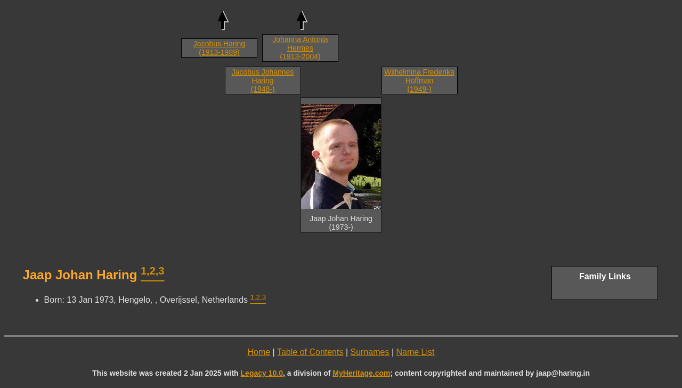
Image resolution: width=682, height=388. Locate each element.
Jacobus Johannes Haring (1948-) (263, 80)
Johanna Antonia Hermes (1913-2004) (300, 48)
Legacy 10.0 (262, 373)
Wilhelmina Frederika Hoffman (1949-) (419, 80)
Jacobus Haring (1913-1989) (219, 47)
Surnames (370, 352)
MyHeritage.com (361, 373)
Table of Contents (310, 352)
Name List (415, 352)
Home (258, 352)
